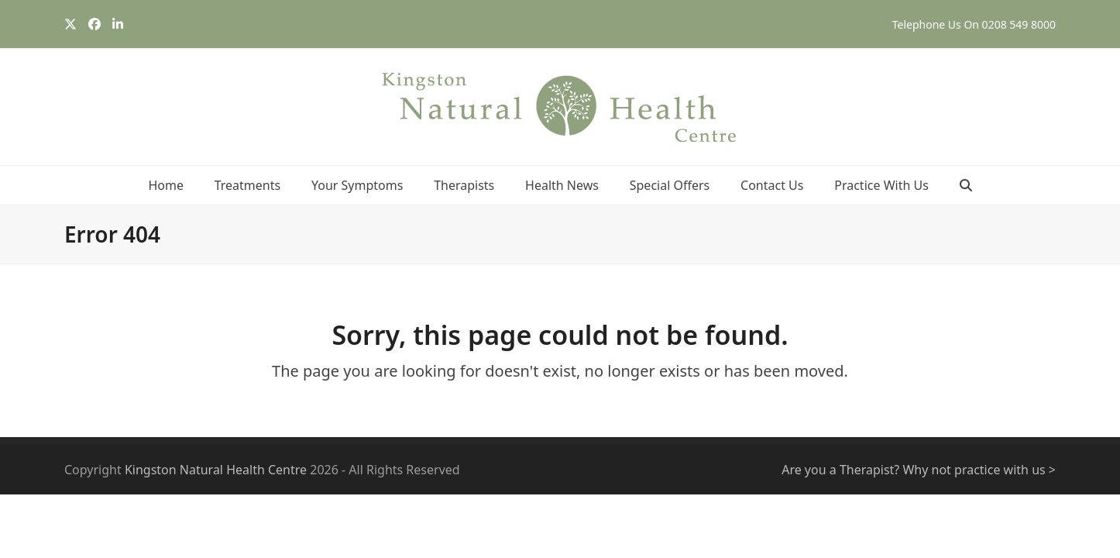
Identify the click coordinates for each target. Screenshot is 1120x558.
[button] (966, 185)
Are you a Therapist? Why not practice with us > (919, 469)
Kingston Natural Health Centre (216, 469)
